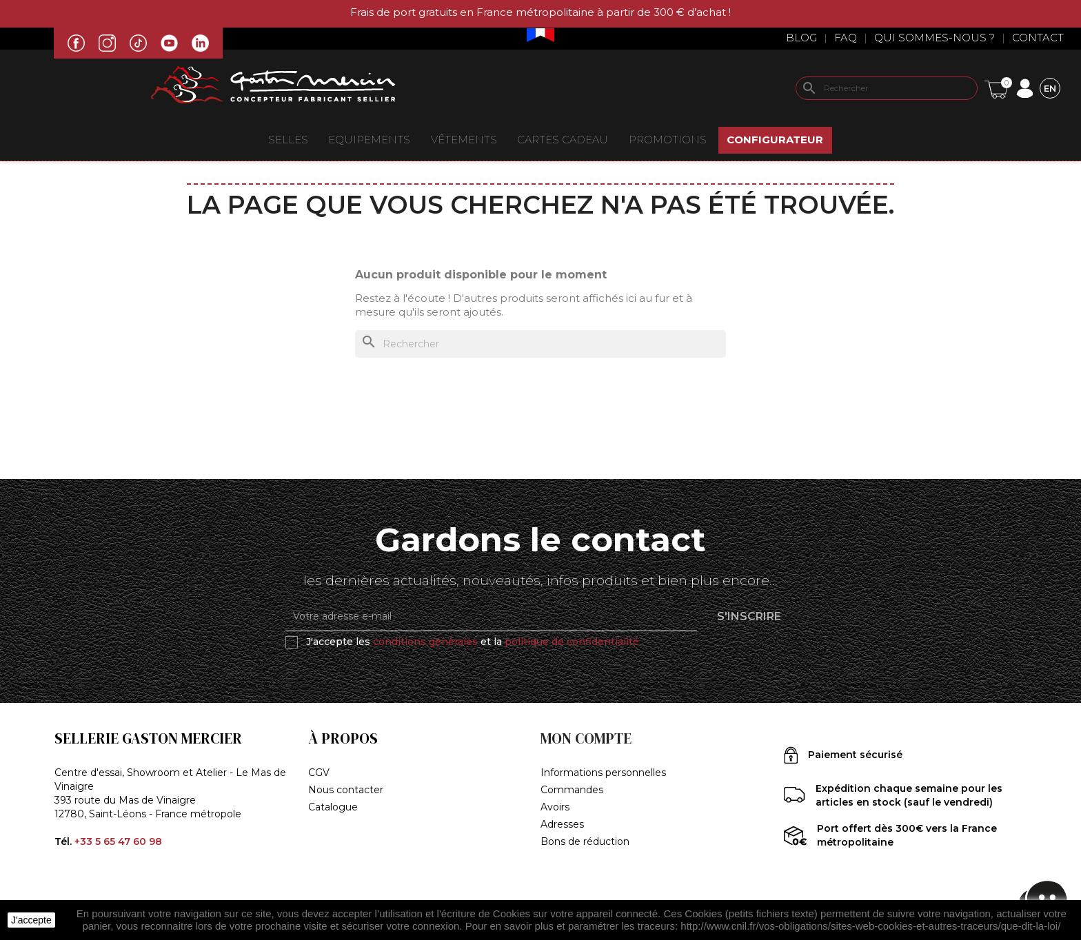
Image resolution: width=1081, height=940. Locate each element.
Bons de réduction (584, 841)
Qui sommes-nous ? (934, 37)
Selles (288, 139)
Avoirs (554, 807)
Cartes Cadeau (562, 139)
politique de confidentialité (572, 641)
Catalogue (333, 807)
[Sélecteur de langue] (1050, 87)
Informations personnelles (603, 772)
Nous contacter (345, 790)
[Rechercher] (887, 88)
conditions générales (425, 641)
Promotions (668, 139)
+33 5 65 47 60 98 (118, 841)
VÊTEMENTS (464, 139)
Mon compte (586, 738)
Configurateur (775, 139)
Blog (801, 37)
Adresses (562, 824)
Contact (1038, 37)
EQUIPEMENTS (369, 139)
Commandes (571, 790)
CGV (319, 772)
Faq (845, 37)
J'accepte (31, 920)
